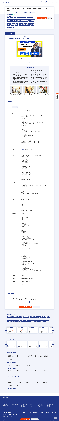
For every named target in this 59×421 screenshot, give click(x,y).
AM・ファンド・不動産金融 (39, 356)
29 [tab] (51, 335)
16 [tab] (44, 335)
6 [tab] (39, 335)
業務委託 (36, 363)
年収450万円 (19, 24)
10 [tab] (41, 335)
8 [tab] (40, 335)
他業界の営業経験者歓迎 (9, 19)
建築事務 (36, 357)
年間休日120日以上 (28, 377)
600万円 (36, 371)
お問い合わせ (54, 412)
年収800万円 (17, 321)
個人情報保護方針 (35, 412)
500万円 (18, 371)
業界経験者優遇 (33, 316)
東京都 (22, 149)
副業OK (27, 383)
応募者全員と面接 (23, 399)
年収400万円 (15, 24)
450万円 (9, 371)
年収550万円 (27, 24)
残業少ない (27, 382)
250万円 (18, 370)
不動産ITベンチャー (23, 408)
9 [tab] (48, 348)
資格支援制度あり (9, 23)
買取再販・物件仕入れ (29, 355)
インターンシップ (28, 365)
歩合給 (22, 20)
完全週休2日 (19, 377)
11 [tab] (50, 348)
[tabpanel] (11, 330)
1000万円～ (27, 372)
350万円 (36, 370)
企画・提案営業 (45, 356)
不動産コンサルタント (46, 355)
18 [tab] (45, 335)
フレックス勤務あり (21, 23)
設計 (26, 357)
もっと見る (29, 62)
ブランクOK (33, 23)
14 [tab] (43, 335)
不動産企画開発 (28, 356)
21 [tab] (47, 335)
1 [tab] (36, 335)
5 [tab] (42, 348)
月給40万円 (8, 27)
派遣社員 (9, 365)
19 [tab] (46, 335)
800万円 (9, 372)
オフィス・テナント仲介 (38, 355)
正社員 (9, 363)
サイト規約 (41, 412)
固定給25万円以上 (30, 20)
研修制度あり (13, 23)
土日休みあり (10, 377)
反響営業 (12, 24)
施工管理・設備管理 (20, 357)
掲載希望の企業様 (47, 412)
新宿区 (24, 149)
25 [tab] (49, 335)
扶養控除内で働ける (11, 383)
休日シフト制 (8, 24)
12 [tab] (42, 335)
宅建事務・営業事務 (11, 356)
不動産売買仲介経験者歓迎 (17, 19)
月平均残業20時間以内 (38, 377)
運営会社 (30, 412)
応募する (41, 18)
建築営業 (9, 355)
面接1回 (24, 316)
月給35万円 (37, 321)
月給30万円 (33, 321)
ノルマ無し (29, 23)
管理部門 (18, 356)
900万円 (18, 372)
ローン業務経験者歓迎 (41, 400)
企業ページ (31, 12)
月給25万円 (29, 321)
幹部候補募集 (20, 316)
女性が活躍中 (25, 23)
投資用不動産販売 (28, 353)
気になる (50, 18)
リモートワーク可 (19, 385)
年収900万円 (21, 321)
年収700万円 (13, 321)
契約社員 (27, 363)
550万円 (27, 371)
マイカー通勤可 (37, 382)
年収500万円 (23, 24)
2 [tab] (37, 335)
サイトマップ (25, 412)
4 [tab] (38, 335)
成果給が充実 (25, 20)
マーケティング (45, 357)
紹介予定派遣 (19, 365)
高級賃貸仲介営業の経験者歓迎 (24, 19)
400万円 (44, 370)
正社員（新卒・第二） (20, 363)
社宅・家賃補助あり (11, 389)
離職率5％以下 (45, 383)
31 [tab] (52, 335)
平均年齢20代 (10, 385)
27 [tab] (50, 335)
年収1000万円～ (25, 321)
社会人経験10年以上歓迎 (39, 316)
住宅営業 (44, 353)
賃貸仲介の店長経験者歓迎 (32, 19)
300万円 (27, 370)
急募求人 (17, 316)
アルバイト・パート (46, 363)
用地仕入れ (18, 355)
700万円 (44, 371)
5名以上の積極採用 (28, 316)
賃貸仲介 (14, 316)
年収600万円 (31, 24)
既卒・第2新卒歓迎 (14, 20)
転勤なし (17, 23)
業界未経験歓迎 (8, 20)
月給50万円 (12, 27)
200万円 (9, 370)
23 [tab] (48, 335)
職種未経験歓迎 (18, 20)
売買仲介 (18, 353)
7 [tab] (45, 348)
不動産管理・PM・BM (38, 353)
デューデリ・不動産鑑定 (11, 357)
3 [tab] (40, 348)
